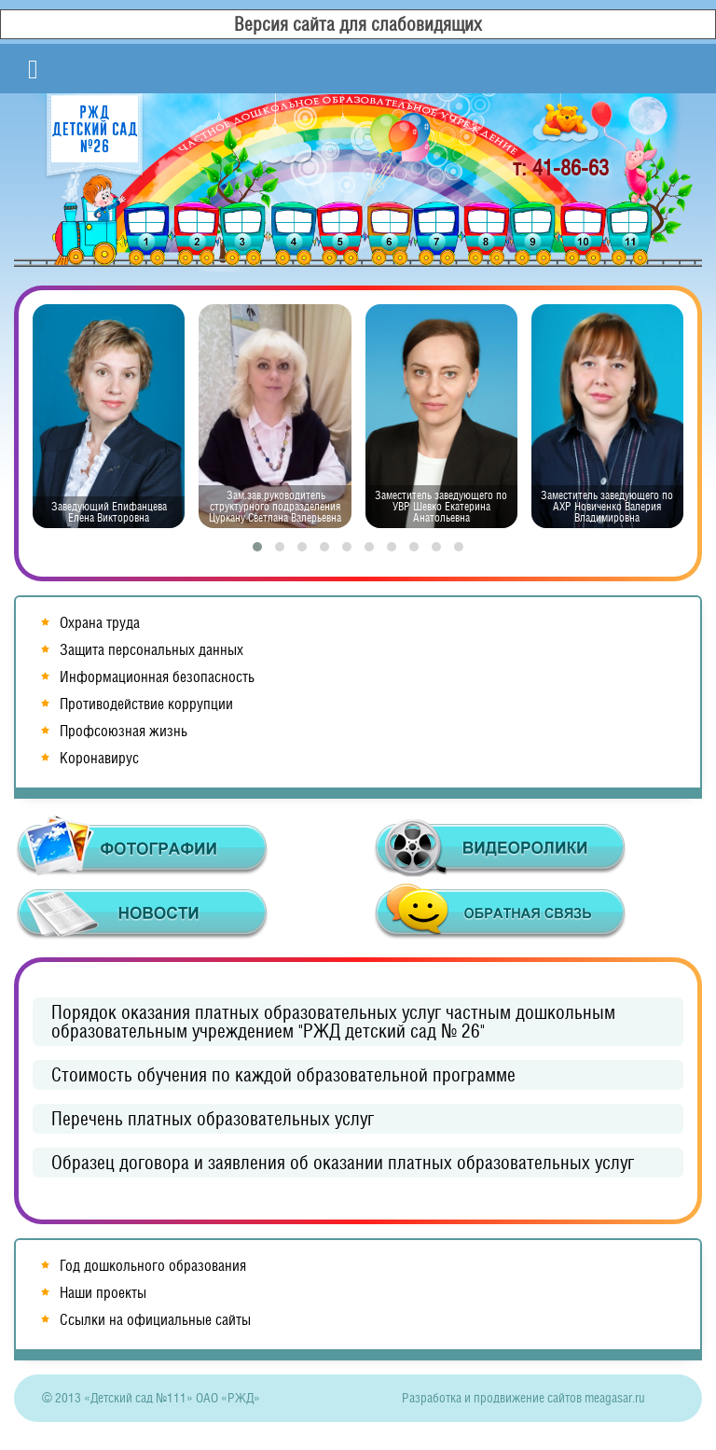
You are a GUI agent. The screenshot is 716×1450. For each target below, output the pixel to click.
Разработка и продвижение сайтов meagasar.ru (523, 1397)
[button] (257, 546)
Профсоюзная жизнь (123, 731)
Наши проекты (103, 1293)
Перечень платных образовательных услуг (212, 1119)
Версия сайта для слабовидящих (358, 24)
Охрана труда (100, 623)
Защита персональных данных (151, 650)
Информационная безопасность (157, 677)
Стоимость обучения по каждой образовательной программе (283, 1075)
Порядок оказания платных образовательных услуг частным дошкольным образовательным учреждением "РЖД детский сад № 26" (333, 1021)
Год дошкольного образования (153, 1266)
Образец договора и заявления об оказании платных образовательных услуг (342, 1162)
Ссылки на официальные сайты (155, 1320)
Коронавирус (99, 758)
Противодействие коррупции (146, 704)
